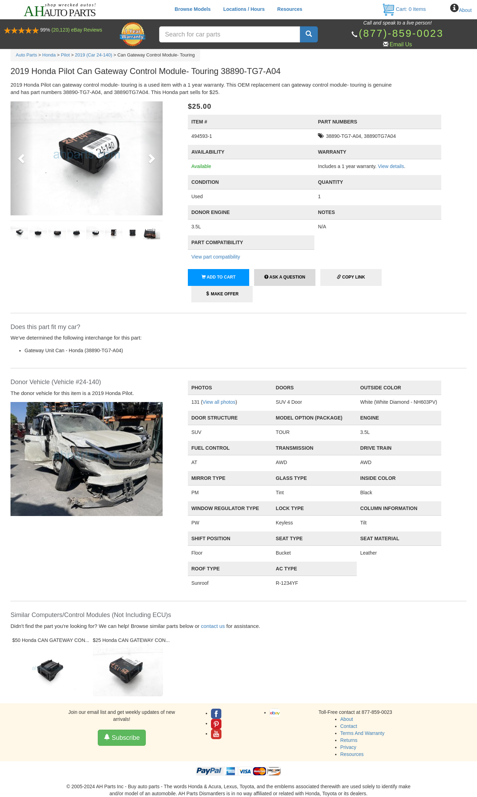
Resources (289, 9)
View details (391, 166)
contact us (213, 626)
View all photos (219, 402)
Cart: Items (404, 9)
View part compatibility (215, 257)
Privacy (348, 747)
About (465, 10)
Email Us (401, 44)
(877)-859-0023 (401, 33)
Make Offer (222, 294)
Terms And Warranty (362, 733)
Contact (348, 726)
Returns (348, 740)
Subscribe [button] (122, 737)
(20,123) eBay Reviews (77, 30)
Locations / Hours (244, 9)
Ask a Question (284, 277)
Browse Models (193, 9)
